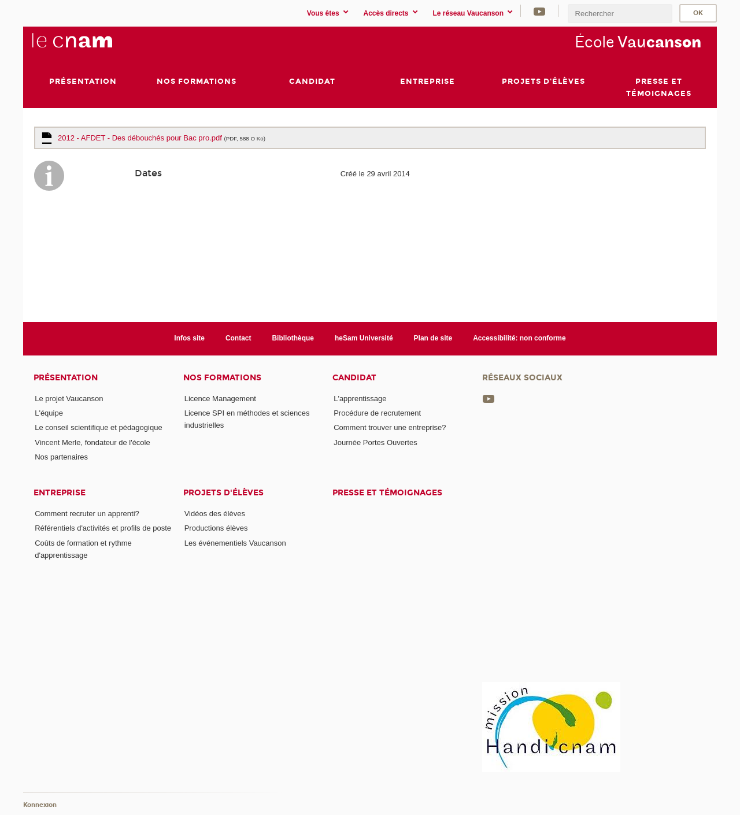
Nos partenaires (61, 457)
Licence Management (220, 398)
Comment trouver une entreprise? (390, 427)
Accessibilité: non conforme (519, 338)
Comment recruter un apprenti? (87, 513)
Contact (238, 338)
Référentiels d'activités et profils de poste (103, 528)
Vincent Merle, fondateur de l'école (92, 442)
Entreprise (60, 493)
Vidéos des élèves (214, 513)
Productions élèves (216, 528)
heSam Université (364, 338)
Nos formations (222, 378)
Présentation (66, 378)
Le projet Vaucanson (69, 398)
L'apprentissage (360, 398)
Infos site (189, 338)
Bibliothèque (293, 338)
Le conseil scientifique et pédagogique (98, 427)
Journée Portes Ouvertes (375, 442)
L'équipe (49, 413)
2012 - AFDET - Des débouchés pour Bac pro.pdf (161, 138)
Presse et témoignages (387, 493)
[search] (620, 13)
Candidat (354, 378)
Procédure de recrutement (377, 413)
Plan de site (433, 338)
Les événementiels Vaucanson (235, 543)
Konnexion (40, 805)
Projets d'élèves (223, 493)
